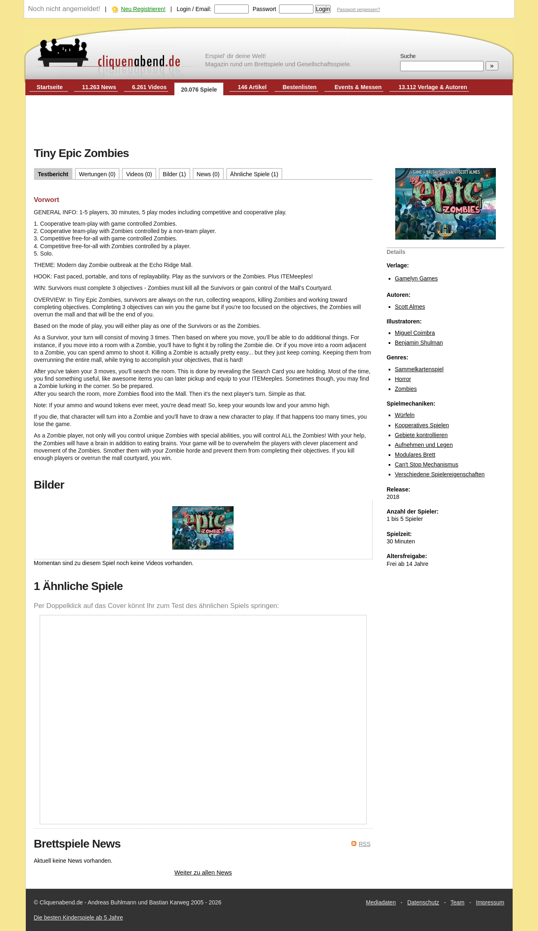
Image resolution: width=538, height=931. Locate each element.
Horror (403, 379)
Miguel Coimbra (415, 333)
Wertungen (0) (97, 174)
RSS (365, 844)
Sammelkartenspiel (419, 369)
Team (457, 902)
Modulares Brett (415, 454)
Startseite (50, 87)
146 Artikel (252, 87)
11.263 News (99, 87)
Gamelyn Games (416, 278)
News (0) (208, 174)
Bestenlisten (300, 87)
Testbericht (53, 174)
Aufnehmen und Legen (424, 445)
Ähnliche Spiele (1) (254, 174)
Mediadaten (381, 902)
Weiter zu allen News (203, 872)
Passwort (264, 9)
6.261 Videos (149, 87)
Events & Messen (358, 87)
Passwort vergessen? (358, 9)
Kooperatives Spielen (422, 425)
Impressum (490, 902)
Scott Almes (410, 306)
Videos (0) (139, 174)
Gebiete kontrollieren (421, 435)
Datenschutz (423, 902)
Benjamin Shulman (419, 342)
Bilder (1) (174, 174)
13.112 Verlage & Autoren (432, 87)
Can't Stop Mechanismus (426, 464)
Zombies (406, 389)
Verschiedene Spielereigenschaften (440, 474)
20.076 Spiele (199, 89)
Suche (407, 56)
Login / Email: (194, 9)
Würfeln (404, 415)
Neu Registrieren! (143, 9)
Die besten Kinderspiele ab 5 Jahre (78, 917)
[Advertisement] (269, 121)
